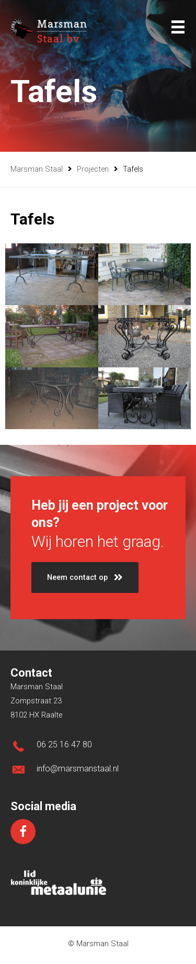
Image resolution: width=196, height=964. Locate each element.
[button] (85, 577)
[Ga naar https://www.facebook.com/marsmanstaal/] (23, 831)
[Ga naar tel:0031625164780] (98, 747)
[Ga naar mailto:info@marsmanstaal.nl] (98, 771)
